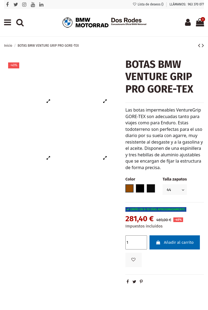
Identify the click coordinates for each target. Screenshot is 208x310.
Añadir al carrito (174, 242)
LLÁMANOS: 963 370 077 (187, 4)
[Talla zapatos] (174, 189)
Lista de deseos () (148, 4)
